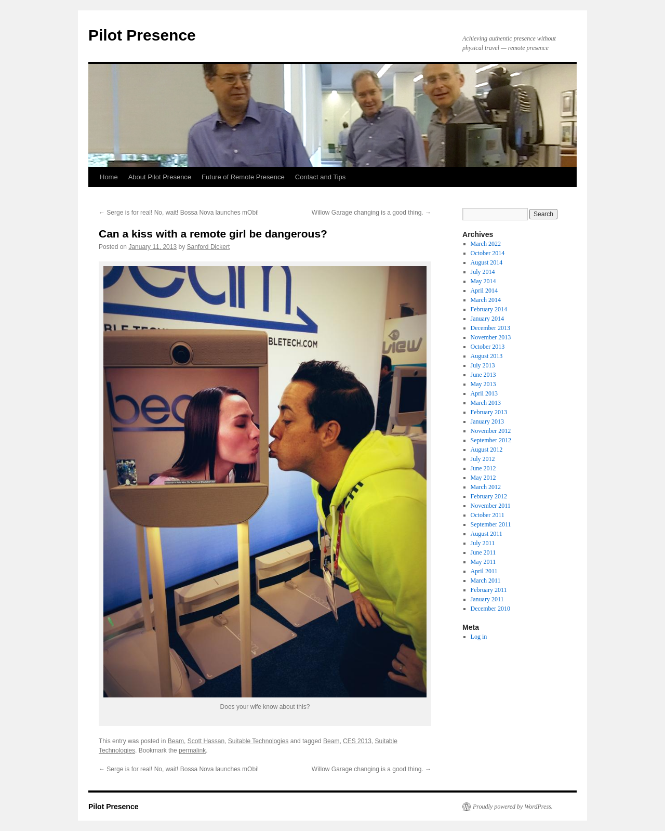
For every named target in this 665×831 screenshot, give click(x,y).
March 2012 (486, 487)
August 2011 (486, 533)
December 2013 (490, 328)
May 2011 (483, 561)
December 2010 (490, 608)
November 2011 (491, 505)
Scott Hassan (206, 741)
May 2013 (483, 384)
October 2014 (488, 253)
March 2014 (486, 300)
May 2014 (483, 281)
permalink (192, 750)
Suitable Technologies (258, 741)
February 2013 (489, 412)
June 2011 (483, 552)
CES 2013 (357, 741)
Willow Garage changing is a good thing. (371, 212)
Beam (176, 741)
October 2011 (487, 515)
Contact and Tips (320, 177)
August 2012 (487, 449)
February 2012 (489, 496)
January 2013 (487, 421)
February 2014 (489, 309)
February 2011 (489, 589)
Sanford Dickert (208, 246)
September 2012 (491, 440)
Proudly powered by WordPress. (513, 806)
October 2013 (488, 346)
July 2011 (483, 543)
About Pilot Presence (159, 177)
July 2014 (483, 271)
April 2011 (484, 571)
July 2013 (483, 365)
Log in (479, 636)
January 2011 (487, 599)
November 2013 (491, 337)
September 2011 (491, 524)
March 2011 (486, 580)
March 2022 (486, 243)
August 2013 (487, 356)
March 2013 (486, 402)
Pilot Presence (142, 35)
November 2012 (491, 430)
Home (109, 177)
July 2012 (483, 459)
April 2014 (484, 290)
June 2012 (483, 468)
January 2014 (487, 318)
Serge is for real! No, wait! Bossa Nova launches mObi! (179, 212)
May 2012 (483, 477)
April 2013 (484, 393)
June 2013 (483, 374)
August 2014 (487, 262)
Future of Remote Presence (243, 177)
